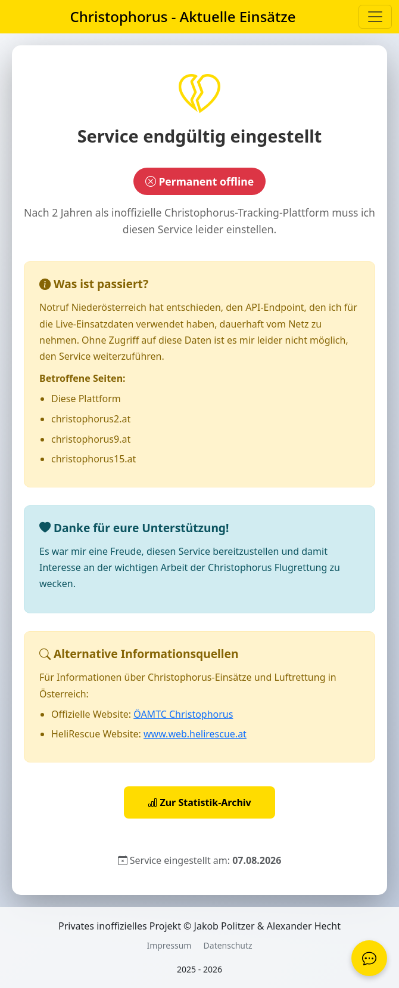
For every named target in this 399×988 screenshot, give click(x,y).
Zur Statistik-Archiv (199, 802)
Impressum (168, 945)
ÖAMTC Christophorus (183, 714)
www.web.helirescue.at (195, 733)
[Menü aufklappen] (375, 17)
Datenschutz (228, 945)
